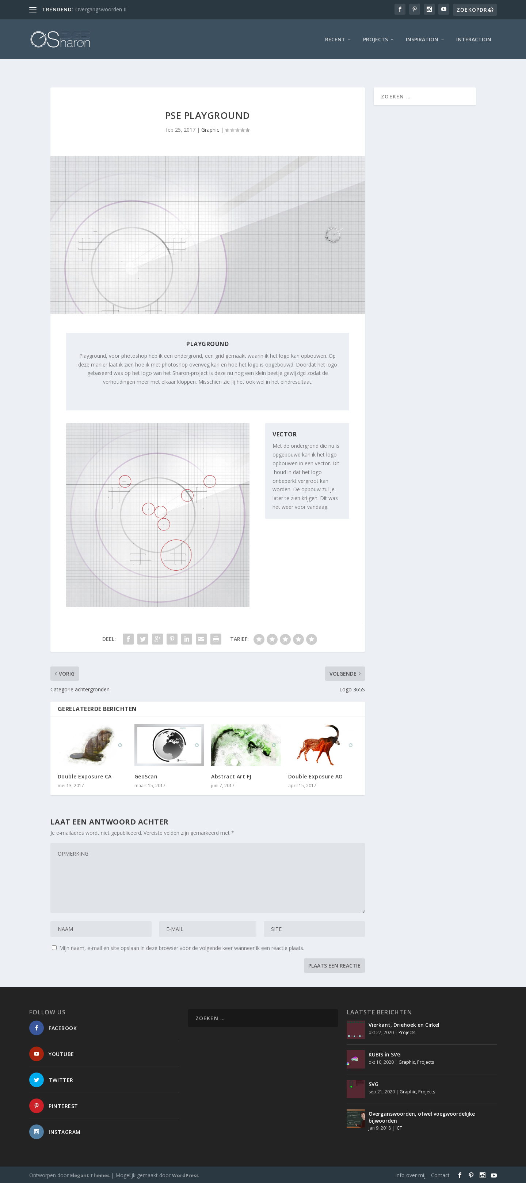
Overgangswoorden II (100, 9)
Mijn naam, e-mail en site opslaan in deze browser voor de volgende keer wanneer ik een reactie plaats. (181, 947)
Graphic (210, 128)
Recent (335, 38)
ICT (399, 1127)
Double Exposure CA (85, 776)
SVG (373, 1083)
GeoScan (146, 776)
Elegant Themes (90, 1174)
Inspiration (422, 38)
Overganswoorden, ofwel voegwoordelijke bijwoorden (422, 1116)
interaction (473, 38)
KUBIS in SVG (385, 1054)
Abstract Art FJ (231, 776)
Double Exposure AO (315, 776)
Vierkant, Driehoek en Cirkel (404, 1024)
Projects (375, 38)
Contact (440, 1174)
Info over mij (410, 1174)
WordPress (185, 1174)
